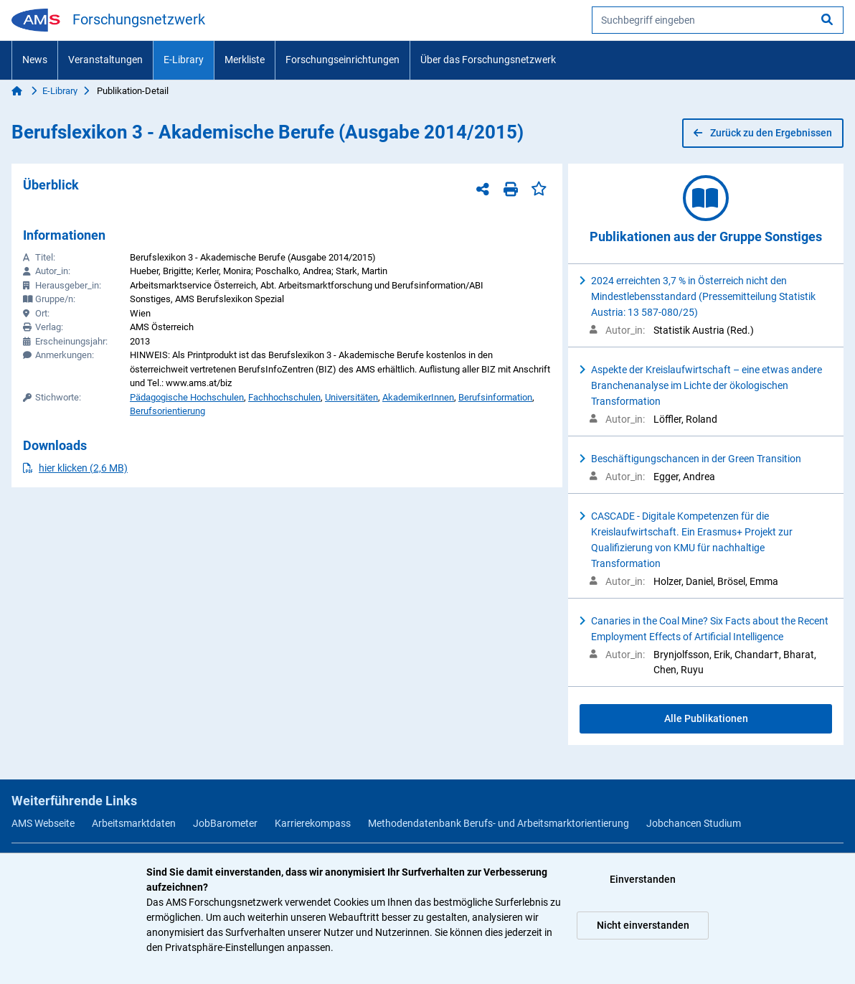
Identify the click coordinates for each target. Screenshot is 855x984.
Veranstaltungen (105, 59)
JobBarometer (225, 823)
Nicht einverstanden (643, 925)
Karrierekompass (313, 823)
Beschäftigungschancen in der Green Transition (696, 458)
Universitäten (351, 397)
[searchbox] (718, 20)
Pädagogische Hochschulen (187, 397)
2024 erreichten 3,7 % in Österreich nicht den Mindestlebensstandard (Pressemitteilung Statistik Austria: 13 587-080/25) (703, 296)
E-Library (184, 59)
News (34, 59)
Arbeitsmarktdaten (134, 823)
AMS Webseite (43, 823)
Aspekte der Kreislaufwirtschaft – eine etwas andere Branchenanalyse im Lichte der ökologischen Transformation (706, 385)
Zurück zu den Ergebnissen (763, 133)
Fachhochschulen (284, 397)
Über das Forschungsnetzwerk (488, 59)
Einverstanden (643, 879)
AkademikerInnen (418, 397)
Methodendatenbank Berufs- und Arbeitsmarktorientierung (498, 823)
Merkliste (245, 59)
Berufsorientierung (167, 411)
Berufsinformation (495, 397)
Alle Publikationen (706, 718)
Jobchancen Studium (693, 823)
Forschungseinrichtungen (342, 59)
